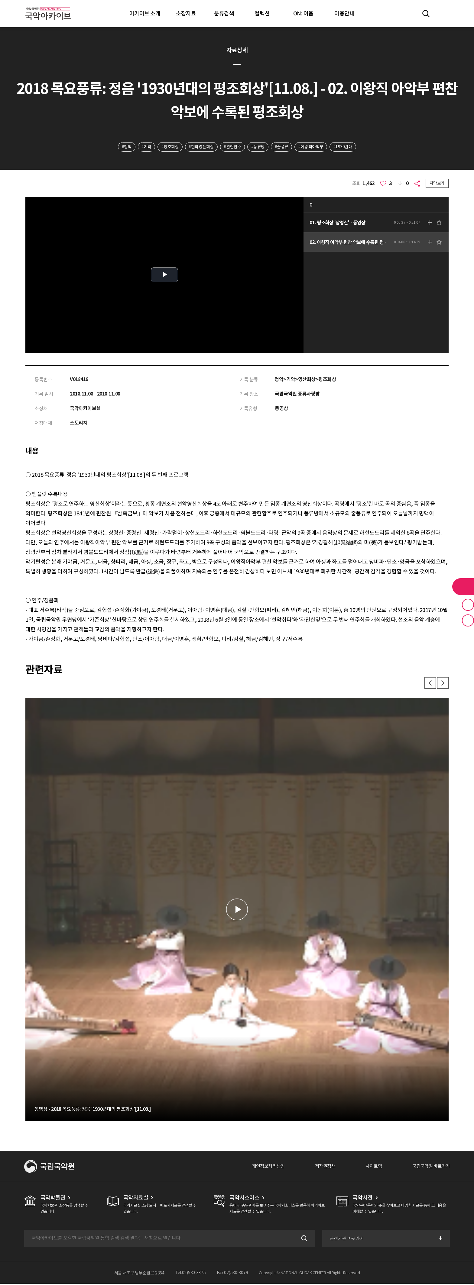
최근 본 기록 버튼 (468, 620)
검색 (303, 1239)
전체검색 (426, 13)
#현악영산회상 (201, 147)
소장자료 (186, 13)
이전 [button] (429, 684)
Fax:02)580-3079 (232, 1274)
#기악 (146, 147)
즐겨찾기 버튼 (468, 605)
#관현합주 (232, 147)
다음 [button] (443, 684)
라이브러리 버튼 (463, 586)
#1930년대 (344, 147)
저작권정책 (320, 1168)
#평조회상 (169, 147)
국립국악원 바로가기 (429, 1168)
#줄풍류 (282, 147)
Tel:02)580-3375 (190, 1274)
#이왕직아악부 (311, 147)
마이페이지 (443, 13)
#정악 (126, 147)
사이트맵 (370, 1168)
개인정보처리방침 (261, 1168)
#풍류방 (258, 147)
